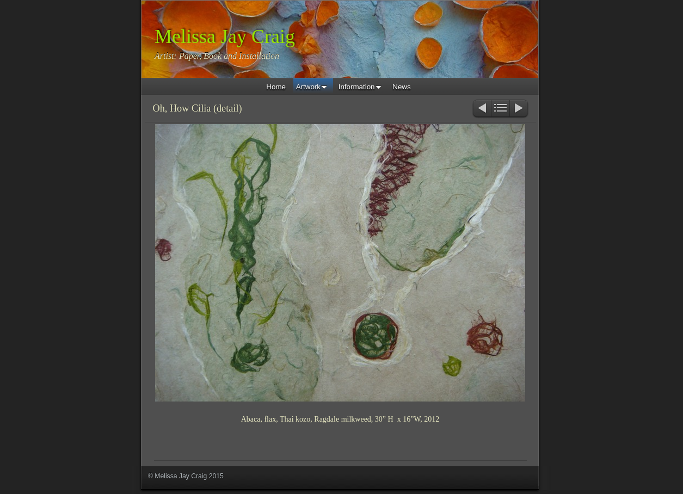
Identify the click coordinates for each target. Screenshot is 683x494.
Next (519, 109)
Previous (481, 109)
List (500, 109)
